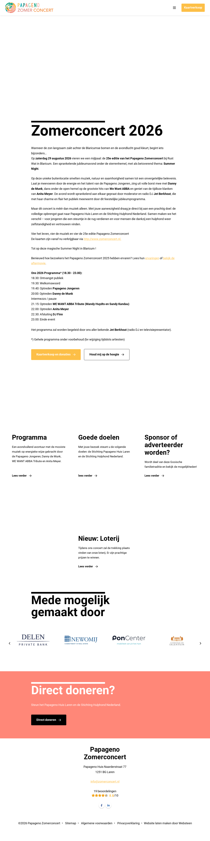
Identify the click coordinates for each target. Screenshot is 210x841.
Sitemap (70, 833)
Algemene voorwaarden (96, 833)
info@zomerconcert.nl (105, 792)
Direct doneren (46, 730)
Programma (27, 437)
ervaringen (152, 258)
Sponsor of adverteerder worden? (165, 445)
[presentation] (9, 653)
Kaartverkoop (193, 7)
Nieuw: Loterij (98, 545)
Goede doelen (98, 437)
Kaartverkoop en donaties (53, 354)
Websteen (185, 833)
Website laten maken (157, 833)
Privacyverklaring (128, 833)
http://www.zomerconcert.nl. (102, 239)
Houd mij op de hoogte (104, 354)
